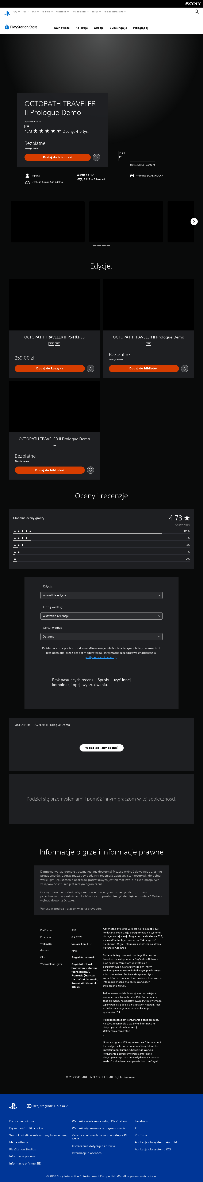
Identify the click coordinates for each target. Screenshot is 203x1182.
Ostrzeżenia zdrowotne (116, 1027)
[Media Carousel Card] (48, 217)
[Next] (194, 217)
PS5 (25, 11)
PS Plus (46, 11)
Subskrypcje (118, 24)
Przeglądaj (140, 24)
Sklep (95, 11)
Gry (15, 11)
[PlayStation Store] (22, 23)
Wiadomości (79, 11)
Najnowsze (62, 24)
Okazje (99, 24)
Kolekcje (82, 24)
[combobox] (101, 591)
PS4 (34, 11)
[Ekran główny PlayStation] (7, 12)
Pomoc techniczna (113, 11)
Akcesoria (61, 11)
